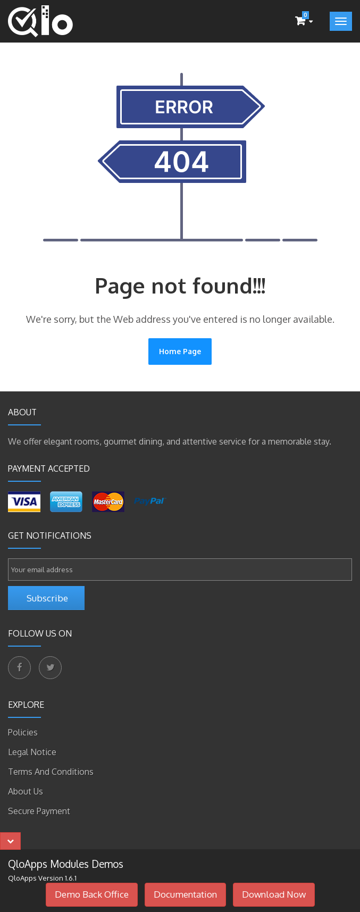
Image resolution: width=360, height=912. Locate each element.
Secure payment (39, 811)
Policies (23, 732)
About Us (25, 791)
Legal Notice (32, 752)
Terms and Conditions (51, 771)
